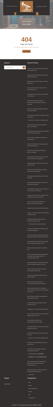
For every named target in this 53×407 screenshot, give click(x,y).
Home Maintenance (32, 388)
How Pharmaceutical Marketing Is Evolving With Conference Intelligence (37, 170)
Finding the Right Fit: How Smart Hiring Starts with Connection (37, 164)
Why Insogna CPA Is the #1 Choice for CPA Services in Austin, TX (36, 88)
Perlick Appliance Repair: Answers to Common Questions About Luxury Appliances (37, 157)
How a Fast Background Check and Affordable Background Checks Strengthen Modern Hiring (37, 235)
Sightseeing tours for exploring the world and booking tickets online (37, 75)
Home (23, 21)
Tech (29, 394)
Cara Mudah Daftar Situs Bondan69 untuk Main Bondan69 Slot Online (38, 327)
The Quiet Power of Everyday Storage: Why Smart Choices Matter (37, 125)
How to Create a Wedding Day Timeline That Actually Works (37, 138)
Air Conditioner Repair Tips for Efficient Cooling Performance (38, 116)
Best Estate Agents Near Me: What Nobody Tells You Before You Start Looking (38, 132)
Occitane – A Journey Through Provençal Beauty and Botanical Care (38, 213)
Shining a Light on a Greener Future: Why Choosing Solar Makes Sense (36, 269)
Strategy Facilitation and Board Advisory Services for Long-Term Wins (36, 220)
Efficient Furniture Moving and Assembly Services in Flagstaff (36, 151)
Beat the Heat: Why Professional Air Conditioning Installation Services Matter (36, 282)
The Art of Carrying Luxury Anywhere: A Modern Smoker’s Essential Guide (36, 202)
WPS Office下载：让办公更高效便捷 (36, 353)
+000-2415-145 (15, 6)
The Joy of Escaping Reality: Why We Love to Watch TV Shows (37, 276)
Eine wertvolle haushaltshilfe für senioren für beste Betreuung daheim (37, 183)
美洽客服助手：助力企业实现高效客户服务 (37, 356)
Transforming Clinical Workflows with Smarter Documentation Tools (37, 69)
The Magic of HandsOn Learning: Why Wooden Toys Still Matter (37, 95)
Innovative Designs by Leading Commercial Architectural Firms (37, 303)
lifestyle (30, 391)
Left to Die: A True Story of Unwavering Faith (38, 120)
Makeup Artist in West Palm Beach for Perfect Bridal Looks (37, 82)
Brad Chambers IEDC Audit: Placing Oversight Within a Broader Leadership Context (37, 242)
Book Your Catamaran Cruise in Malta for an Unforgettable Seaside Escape (37, 370)
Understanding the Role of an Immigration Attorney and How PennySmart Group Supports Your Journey (38, 289)
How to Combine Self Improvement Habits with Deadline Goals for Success (38, 314)
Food (29, 382)
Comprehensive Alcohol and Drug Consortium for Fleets (37, 333)
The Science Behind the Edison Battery (37, 224)
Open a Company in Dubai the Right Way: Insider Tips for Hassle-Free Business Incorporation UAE (36, 363)
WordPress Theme (37, 405)
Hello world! (31, 374)
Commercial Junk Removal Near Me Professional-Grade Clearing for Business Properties (36, 102)
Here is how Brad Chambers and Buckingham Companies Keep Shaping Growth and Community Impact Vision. (37, 256)
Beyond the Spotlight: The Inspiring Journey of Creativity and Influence (37, 144)
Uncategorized (31, 397)
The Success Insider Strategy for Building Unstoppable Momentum (36, 349)
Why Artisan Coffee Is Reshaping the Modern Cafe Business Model (37, 109)
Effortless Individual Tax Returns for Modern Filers (37, 248)
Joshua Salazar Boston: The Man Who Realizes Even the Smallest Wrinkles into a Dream (37, 263)
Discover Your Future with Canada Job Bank (38, 338)
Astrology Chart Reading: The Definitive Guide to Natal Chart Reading (37, 229)
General (30, 385)
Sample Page (7, 384)
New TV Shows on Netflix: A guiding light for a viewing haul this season (37, 297)
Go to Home (26, 51)
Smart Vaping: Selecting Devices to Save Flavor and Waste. (37, 176)
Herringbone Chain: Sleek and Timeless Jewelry (38, 309)
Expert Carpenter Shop (26, 405)
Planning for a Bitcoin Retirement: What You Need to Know (37, 343)
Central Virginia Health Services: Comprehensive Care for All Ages (34, 321)
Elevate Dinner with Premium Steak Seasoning (37, 208)
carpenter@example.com (39, 6)
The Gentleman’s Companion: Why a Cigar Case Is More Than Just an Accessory (38, 189)
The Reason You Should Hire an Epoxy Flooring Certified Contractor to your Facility (37, 196)
